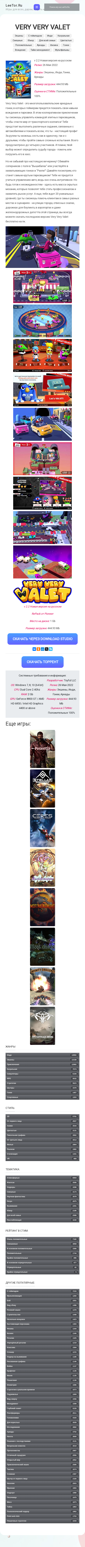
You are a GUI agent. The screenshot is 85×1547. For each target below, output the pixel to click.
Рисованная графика (42, 1361)
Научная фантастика (42, 1196)
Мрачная (42, 1488)
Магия (42, 1375)
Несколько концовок (42, 1319)
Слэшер (42, 1352)
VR (42, 1158)
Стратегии (42, 1083)
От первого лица (42, 1121)
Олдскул (42, 1492)
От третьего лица (42, 1140)
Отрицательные (42, 1267)
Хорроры (42, 1187)
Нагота (42, 1436)
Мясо (42, 1502)
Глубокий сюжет (42, 1408)
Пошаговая (42, 1380)
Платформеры (42, 1413)
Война (42, 1366)
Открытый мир (42, 1460)
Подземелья (42, 1394)
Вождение (20, 50)
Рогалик (42, 1338)
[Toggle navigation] (37, 7)
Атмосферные (42, 1178)
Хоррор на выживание (42, 1357)
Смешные (18, 40)
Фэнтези (42, 1182)
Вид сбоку (42, 1305)
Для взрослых (42, 1422)
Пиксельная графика (42, 1135)
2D (42, 1116)
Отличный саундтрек (42, 1455)
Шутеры (42, 1088)
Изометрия (42, 1385)
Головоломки (42, 1417)
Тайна (42, 1507)
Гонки (66, 45)
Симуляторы (42, 1074)
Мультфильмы (62, 50)
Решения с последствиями (42, 1441)
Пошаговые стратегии (42, 1521)
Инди (49, 35)
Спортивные (42, 1097)
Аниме (42, 1126)
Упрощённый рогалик (42, 1342)
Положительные (23, 45)
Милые (42, 1144)
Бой (42, 1300)
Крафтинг (42, 1371)
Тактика (42, 1469)
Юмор (31, 40)
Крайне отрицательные (42, 1272)
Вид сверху (42, 1399)
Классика (42, 1347)
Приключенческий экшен (42, 1464)
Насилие (42, 1483)
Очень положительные (42, 1239)
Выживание (42, 1206)
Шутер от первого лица (42, 1478)
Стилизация (42, 1154)
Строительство (42, 1314)
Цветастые (66, 40)
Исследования (42, 1427)
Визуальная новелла (42, 1446)
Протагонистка (42, 1450)
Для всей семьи (47, 40)
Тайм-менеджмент (40, 50)
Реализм (42, 1149)
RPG (42, 1078)
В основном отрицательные (42, 1262)
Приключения (42, 1064)
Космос (42, 1333)
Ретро (42, 1201)
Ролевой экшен (42, 1310)
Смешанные (42, 1244)
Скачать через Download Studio (42, 639)
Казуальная (63, 35)
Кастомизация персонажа (42, 1324)
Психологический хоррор (42, 1511)
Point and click (42, 1516)
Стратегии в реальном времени (42, 1389)
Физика (54, 45)
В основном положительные (42, 1248)
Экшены (19, 35)
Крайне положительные (42, 1258)
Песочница (42, 1497)
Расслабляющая (42, 1220)
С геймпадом (35, 35)
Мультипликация (42, 1296)
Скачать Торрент (42, 662)
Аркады (41, 45)
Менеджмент (42, 1403)
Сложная (42, 1474)
